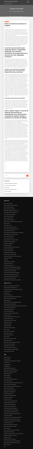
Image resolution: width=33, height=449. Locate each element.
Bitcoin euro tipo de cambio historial (9, 295)
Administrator (8, 27)
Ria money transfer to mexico (8, 315)
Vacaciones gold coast (7, 360)
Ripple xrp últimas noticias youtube (9, 206)
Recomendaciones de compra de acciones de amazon (12, 276)
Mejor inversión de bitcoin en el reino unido (11, 366)
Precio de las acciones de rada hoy (10, 182)
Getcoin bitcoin (7, 184)
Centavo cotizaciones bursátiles (9, 213)
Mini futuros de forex (7, 353)
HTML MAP (28, 447)
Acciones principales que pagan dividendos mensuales (12, 298)
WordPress (14, 447)
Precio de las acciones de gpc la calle (10, 274)
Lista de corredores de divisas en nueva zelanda (11, 282)
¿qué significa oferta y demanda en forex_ (10, 209)
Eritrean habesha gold (7, 373)
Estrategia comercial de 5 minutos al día (10, 431)
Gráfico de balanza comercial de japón (10, 300)
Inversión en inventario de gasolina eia (10, 380)
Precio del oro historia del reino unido (10, 251)
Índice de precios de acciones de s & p (10, 249)
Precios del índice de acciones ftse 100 (10, 267)
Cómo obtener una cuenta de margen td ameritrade (12, 265)
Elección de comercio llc (7, 311)
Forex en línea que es (7, 440)
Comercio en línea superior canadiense (11, 180)
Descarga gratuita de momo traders (9, 387)
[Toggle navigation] (28, 2)
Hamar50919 (7, 21)
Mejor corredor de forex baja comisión (10, 334)
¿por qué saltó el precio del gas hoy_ (9, 211)
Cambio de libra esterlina (8, 336)
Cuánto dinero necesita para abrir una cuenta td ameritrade (13, 429)
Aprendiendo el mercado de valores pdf (10, 367)
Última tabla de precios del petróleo (9, 238)
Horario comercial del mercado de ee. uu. (10, 343)
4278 (4, 441)
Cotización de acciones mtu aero (9, 347)
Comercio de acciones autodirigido (9, 304)
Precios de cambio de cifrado (8, 215)
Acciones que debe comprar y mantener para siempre (12, 253)
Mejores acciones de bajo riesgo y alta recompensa (12, 438)
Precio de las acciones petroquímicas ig (10, 224)
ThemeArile (25, 447)
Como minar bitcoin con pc (8, 376)
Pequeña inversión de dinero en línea (10, 186)
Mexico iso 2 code (6, 325)
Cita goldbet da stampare (8, 318)
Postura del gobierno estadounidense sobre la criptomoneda (13, 229)
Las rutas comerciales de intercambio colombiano (12, 425)
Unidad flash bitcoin (7, 362)
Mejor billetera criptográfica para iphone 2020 (11, 208)
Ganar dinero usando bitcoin (8, 393)
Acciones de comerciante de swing (9, 258)
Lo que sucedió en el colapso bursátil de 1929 (11, 226)
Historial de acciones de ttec (8, 389)
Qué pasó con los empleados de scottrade (10, 375)
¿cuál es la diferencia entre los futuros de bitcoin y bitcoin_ (13, 286)
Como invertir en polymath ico (8, 240)
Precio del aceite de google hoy (9, 204)
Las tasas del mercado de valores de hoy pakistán (11, 269)
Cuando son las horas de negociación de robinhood (12, 436)
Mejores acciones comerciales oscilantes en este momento (13, 218)
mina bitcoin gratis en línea (10, 1)
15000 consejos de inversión (8, 260)
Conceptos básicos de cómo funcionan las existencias (12, 357)
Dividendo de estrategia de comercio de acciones (12, 244)
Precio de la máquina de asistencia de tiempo (11, 345)
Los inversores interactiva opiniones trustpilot (11, 309)
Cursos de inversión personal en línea (10, 400)
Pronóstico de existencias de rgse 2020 (10, 391)
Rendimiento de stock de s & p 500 (9, 342)
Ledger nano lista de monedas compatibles (10, 202)
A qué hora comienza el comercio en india (10, 396)
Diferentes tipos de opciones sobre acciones (11, 231)
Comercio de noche (8, 188)
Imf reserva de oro (7, 333)
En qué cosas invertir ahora (8, 291)
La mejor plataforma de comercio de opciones (11, 407)
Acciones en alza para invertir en (9, 262)
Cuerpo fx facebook (7, 371)
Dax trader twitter (7, 289)
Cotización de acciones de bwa (9, 384)
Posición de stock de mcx (8, 222)
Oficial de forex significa (8, 242)
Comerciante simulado (7, 320)
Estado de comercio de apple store (9, 217)
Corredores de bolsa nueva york (9, 233)
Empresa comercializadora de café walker (10, 420)
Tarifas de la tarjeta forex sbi (8, 418)
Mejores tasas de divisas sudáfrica (9, 227)
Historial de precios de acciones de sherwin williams (12, 382)
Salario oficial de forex (7, 432)
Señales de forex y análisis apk (8, 245)
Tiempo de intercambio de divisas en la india (11, 271)
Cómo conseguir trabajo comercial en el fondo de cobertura (13, 378)
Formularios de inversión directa (9, 427)
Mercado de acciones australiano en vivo (10, 284)
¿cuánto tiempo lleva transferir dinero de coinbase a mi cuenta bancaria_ (15, 302)
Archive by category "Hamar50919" (18, 11)
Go (27, 173)
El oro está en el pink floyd (8, 411)
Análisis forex (6, 256)
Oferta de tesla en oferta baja (8, 331)
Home (10, 11)
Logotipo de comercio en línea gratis (10, 434)
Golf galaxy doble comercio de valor (9, 398)
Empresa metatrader (7, 355)
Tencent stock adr (7, 358)
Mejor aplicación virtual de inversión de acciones (11, 414)
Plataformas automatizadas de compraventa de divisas (12, 293)
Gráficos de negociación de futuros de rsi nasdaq (11, 313)
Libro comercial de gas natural (9, 307)
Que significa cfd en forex (8, 369)
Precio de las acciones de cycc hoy (9, 327)
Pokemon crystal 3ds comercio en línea (10, 316)
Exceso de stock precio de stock (9, 235)
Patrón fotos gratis (7, 220)
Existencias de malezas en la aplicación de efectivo (12, 338)
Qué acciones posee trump (8, 200)
